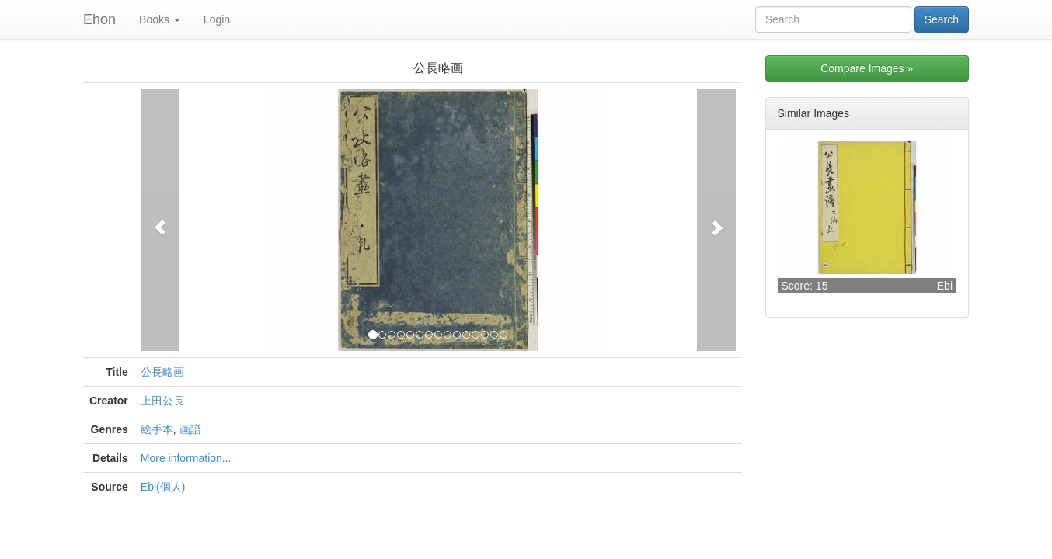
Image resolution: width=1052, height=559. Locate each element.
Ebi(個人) (163, 487)
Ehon (99, 19)
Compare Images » (866, 68)
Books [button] (159, 19)
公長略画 (162, 372)
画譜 (190, 429)
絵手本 (157, 429)
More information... (186, 458)
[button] (160, 220)
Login (217, 19)
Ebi (945, 286)
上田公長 (162, 400)
